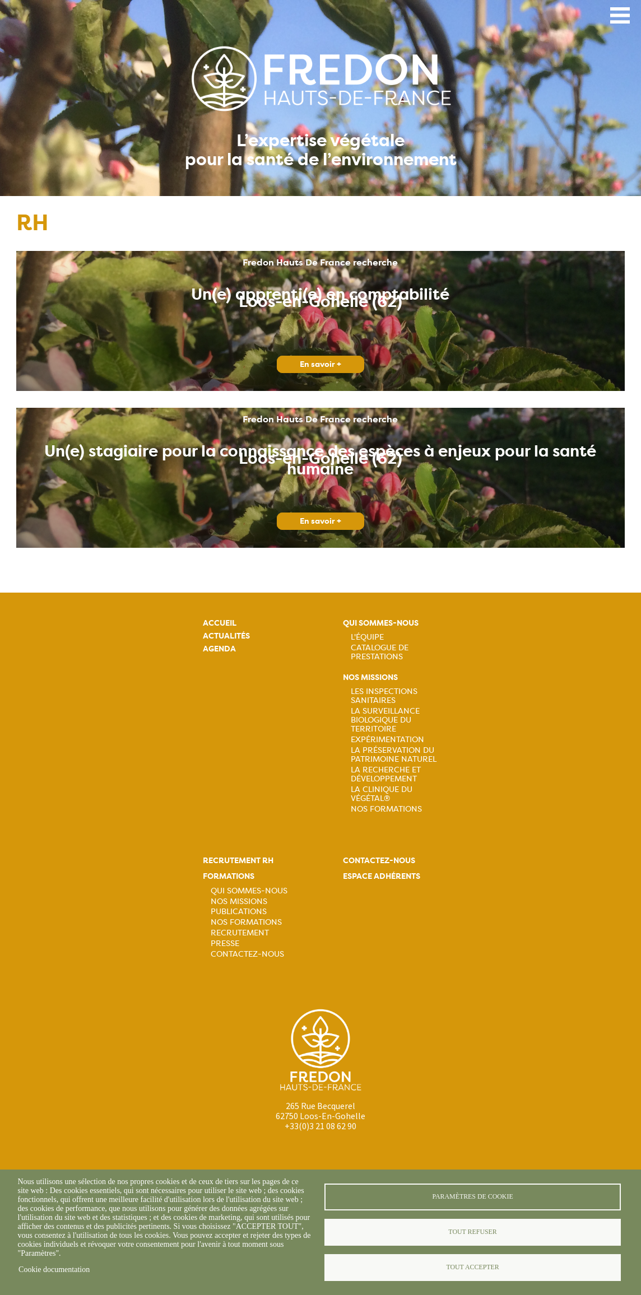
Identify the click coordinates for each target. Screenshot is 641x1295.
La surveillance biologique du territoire (385, 720)
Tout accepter (472, 1267)
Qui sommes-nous (381, 623)
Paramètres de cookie (472, 1196)
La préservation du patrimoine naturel (393, 754)
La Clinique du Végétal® (381, 793)
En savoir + (320, 364)
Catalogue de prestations (379, 652)
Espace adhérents (381, 876)
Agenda (219, 649)
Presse (225, 943)
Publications (239, 911)
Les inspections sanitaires (384, 695)
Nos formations (246, 922)
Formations (228, 876)
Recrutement (240, 933)
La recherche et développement (386, 774)
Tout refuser (472, 1232)
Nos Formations (386, 809)
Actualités (226, 636)
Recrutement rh (238, 860)
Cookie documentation (54, 1269)
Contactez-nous (247, 954)
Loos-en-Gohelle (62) (320, 302)
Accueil (219, 623)
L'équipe (367, 637)
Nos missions (370, 677)
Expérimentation (387, 739)
